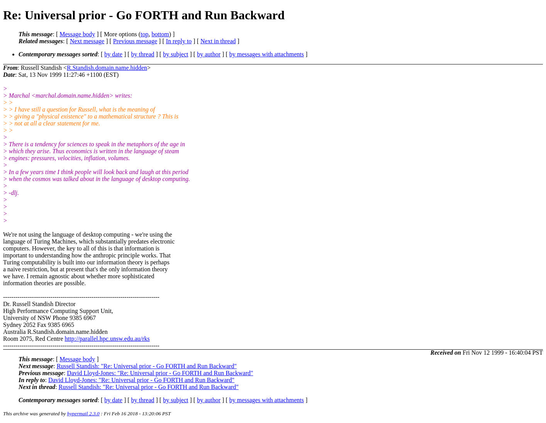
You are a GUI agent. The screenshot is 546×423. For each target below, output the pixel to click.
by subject (175, 54)
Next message (87, 41)
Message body (77, 34)
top (144, 34)
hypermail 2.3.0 (83, 413)
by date (113, 54)
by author (208, 54)
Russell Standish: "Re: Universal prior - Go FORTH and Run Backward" (147, 366)
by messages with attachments (266, 54)
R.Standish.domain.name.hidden (107, 67)
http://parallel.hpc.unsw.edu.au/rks (107, 338)
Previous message (135, 41)
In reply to (179, 41)
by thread (142, 54)
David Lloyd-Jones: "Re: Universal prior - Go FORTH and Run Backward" (160, 373)
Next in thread (218, 41)
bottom (160, 34)
